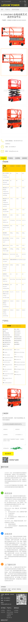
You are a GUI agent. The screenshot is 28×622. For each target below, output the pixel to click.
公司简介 (3, 607)
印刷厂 (9, 586)
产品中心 (7, 9)
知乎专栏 (14, 586)
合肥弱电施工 (4, 586)
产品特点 (10, 155)
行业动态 (16, 609)
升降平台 (9, 607)
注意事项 (17, 155)
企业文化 (3, 609)
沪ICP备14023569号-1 (17, 621)
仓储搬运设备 (10, 611)
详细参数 (3, 155)
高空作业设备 (15, 9)
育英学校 (19, 586)
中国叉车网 (3, 587)
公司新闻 (16, 607)
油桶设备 (9, 612)
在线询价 (24, 155)
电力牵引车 (9, 614)
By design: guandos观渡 (22, 619)
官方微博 (9, 587)
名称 (20, 1)
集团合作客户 (4, 617)
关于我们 (3, 605)
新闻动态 (16, 605)
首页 (2, 9)
